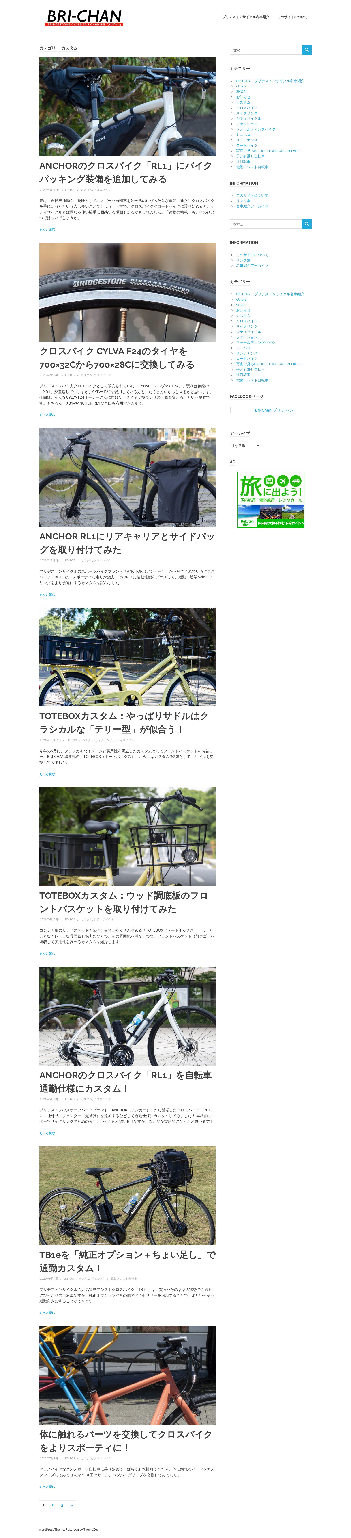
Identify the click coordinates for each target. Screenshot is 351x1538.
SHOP (241, 91)
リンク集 (243, 200)
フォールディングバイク (256, 129)
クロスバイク (102, 189)
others (241, 86)
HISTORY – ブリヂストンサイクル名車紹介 (270, 80)
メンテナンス (247, 139)
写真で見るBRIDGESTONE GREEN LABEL (268, 150)
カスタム (86, 189)
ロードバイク (247, 145)
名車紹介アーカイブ (252, 206)
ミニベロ (243, 134)
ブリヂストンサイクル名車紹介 (245, 17)
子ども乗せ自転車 (250, 156)
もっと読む (47, 229)
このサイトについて (292, 17)
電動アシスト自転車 (124, 1278)
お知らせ (243, 96)
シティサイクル (124, 740)
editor (70, 189)
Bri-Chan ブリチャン (274, 410)
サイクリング (104, 740)
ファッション (247, 123)
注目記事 (243, 161)
